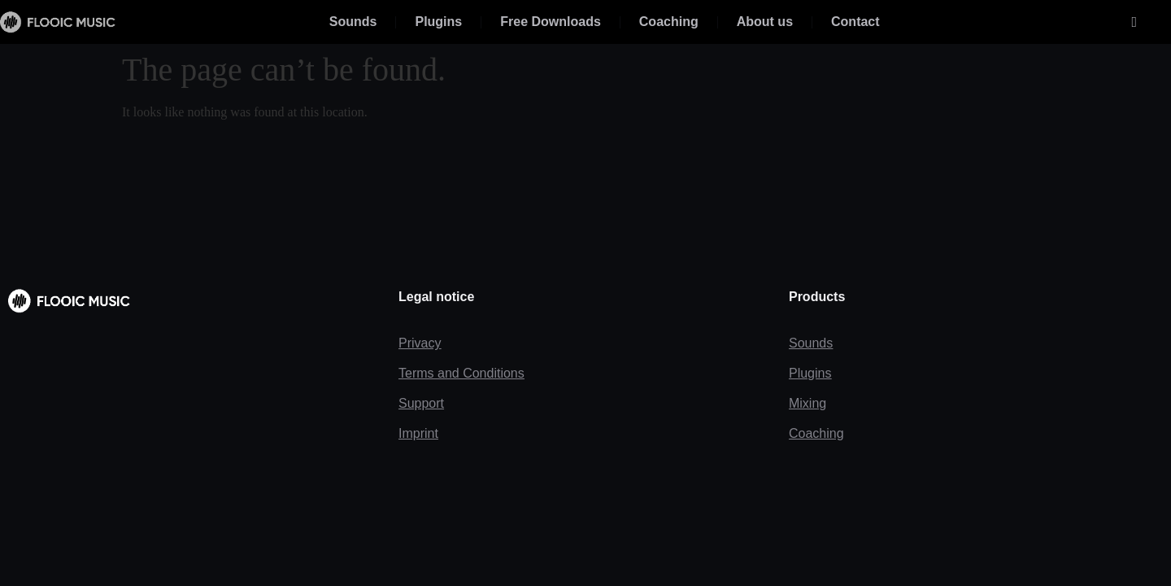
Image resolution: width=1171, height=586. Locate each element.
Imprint (418, 433)
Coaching (669, 21)
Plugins (438, 21)
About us (765, 21)
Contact (855, 21)
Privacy (419, 343)
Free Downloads (550, 21)
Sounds (353, 21)
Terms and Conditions (461, 373)
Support (421, 403)
